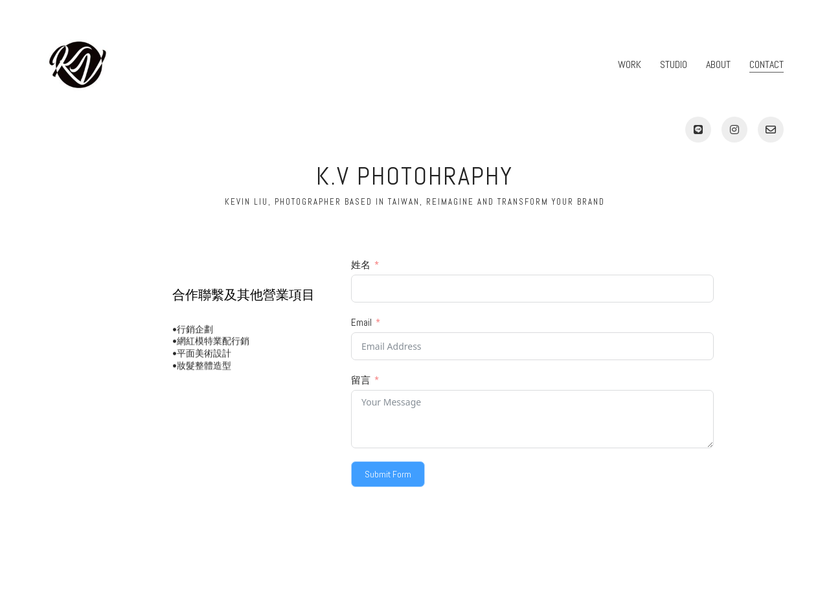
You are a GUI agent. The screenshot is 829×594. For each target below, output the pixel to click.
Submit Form (388, 474)
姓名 (360, 264)
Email (361, 322)
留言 (360, 380)
